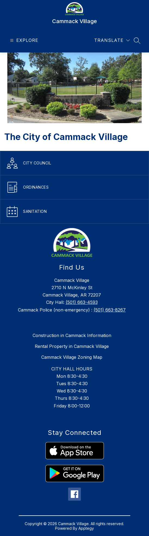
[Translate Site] (112, 40)
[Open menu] (23, 40)
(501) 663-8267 (110, 310)
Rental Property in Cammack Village (72, 346)
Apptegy (86, 528)
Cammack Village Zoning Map (71, 357)
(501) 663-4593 (82, 302)
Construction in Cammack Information (72, 335)
